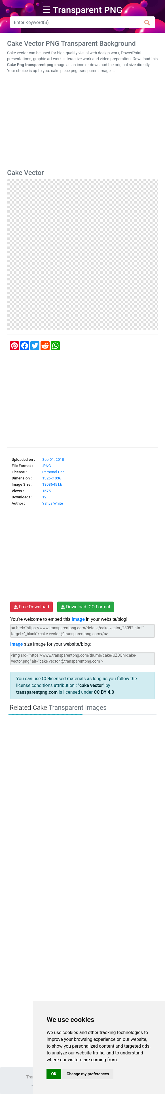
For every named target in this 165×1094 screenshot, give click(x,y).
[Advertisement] (82, 122)
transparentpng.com (37, 692)
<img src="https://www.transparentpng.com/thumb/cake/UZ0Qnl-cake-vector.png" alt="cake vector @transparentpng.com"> (82, 658)
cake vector (91, 685)
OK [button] (53, 1074)
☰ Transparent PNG (82, 10)
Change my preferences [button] (88, 1074)
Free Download (31, 606)
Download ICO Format (85, 606)
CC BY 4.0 (104, 692)
